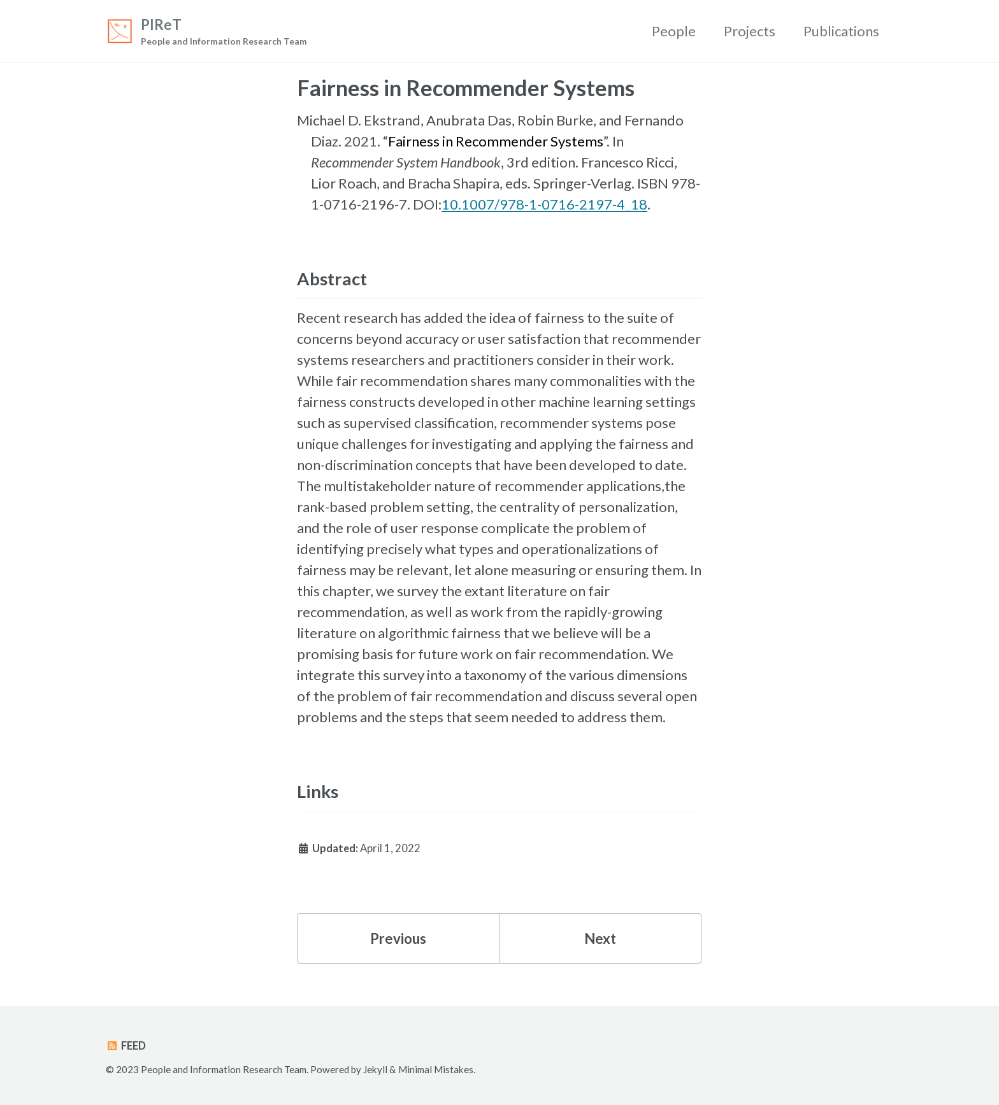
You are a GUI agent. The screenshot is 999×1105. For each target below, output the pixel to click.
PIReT (224, 32)
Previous (398, 938)
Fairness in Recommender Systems (495, 141)
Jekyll (375, 1069)
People (674, 30)
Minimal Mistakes (435, 1069)
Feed (126, 1045)
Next (600, 938)
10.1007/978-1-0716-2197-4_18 (544, 204)
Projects (749, 30)
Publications (841, 30)
